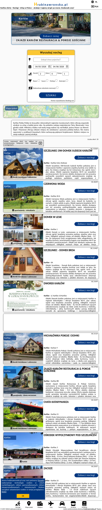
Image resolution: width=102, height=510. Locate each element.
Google (41, 480)
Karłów (7, 153)
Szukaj (51, 95)
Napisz (99, 509)
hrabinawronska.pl (51, 4)
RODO (4, 492)
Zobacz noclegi (86, 157)
